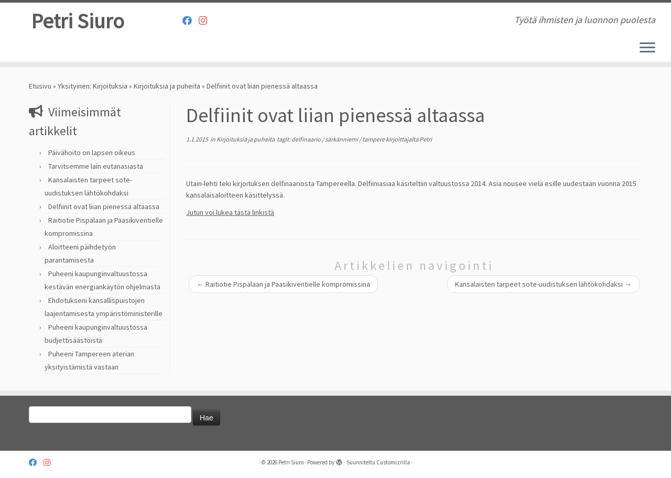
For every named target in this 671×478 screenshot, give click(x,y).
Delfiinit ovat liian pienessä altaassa (103, 206)
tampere (374, 139)
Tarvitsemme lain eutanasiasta (95, 166)
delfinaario (306, 139)
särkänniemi (342, 139)
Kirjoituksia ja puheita (167, 86)
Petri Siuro (77, 21)
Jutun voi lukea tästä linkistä (230, 212)
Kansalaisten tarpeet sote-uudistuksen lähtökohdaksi (543, 284)
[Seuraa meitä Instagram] (206, 21)
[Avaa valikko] (647, 48)
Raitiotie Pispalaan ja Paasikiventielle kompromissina (283, 284)
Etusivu (40, 86)
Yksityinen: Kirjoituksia (92, 86)
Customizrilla (393, 462)
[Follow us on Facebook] (190, 21)
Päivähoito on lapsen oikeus (91, 152)
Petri (425, 139)
